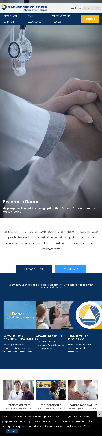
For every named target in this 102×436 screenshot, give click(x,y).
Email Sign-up (76, 8)
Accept (12, 431)
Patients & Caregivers (61, 16)
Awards (31, 16)
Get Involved (9, 22)
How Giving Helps (34, 269)
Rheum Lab (56, 22)
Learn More (83, 426)
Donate (90, 18)
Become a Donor (35, 22)
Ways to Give (70, 269)
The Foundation (11, 16)
